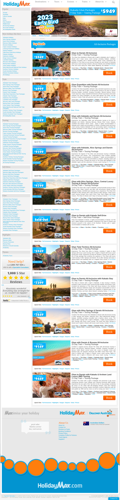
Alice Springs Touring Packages (12, 125)
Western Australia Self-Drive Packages (14, 191)
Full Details (112, 65)
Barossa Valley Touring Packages (12, 129)
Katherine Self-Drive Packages (12, 181)
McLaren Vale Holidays (9, 61)
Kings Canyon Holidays (9, 58)
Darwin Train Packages (9, 92)
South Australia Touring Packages (12, 158)
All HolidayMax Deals (9, 29)
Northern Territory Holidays (10, 69)
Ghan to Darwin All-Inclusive (84, 53)
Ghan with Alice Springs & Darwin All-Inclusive (92, 311)
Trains (86, 2)
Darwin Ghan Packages (10, 208)
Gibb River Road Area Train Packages (14, 94)
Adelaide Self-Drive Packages (11, 170)
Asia (4, 18)
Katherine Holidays (8, 56)
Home (34, 35)
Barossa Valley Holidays (10, 43)
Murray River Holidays (9, 63)
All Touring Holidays (8, 25)
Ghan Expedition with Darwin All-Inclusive (90, 85)
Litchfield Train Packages (10, 99)
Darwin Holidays (7, 50)
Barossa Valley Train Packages (12, 88)
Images (62, 78)
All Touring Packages (9, 162)
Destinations (42, 2)
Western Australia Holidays (10, 73)
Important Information (9, 496)
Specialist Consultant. (21, 267)
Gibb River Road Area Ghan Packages (14, 210)
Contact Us (62, 427)
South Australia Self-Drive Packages (13, 189)
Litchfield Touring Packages (11, 146)
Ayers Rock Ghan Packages (11, 203)
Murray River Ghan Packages (11, 217)
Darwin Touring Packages (10, 137)
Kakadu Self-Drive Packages (11, 180)
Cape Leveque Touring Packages (12, 133)
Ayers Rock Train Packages (11, 86)
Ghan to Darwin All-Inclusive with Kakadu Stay (92, 279)
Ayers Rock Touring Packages (11, 127)
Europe (5, 12)
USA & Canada (7, 16)
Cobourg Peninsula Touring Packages (14, 135)
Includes (42, 38)
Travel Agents (63, 437)
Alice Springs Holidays (9, 39)
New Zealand (7, 22)
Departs (67, 78)
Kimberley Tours (7, 255)
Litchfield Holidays (8, 60)
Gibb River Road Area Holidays (12, 52)
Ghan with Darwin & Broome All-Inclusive (90, 342)
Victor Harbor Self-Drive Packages (13, 185)
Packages (107, 38)
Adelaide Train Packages (10, 83)
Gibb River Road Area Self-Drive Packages (15, 178)
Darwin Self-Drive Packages (11, 176)
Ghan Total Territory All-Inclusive (86, 247)
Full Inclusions (46, 78)
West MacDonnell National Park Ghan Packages (14, 222)
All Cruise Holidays (8, 27)
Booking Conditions (65, 431)
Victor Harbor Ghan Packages (11, 219)
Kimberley (6, 247)
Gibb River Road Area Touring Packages (14, 138)
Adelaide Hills (7, 238)
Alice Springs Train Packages (11, 84)
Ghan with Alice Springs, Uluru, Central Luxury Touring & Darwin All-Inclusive (92, 182)
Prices (77, 78)
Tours (58, 2)
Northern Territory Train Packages (12, 110)
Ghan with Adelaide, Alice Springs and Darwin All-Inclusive (92, 149)
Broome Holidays (8, 45)
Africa (4, 20)
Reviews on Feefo (64, 429)
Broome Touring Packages (10, 131)
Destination (85, 38)
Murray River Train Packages (11, 103)
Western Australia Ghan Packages (13, 228)
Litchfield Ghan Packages (10, 216)
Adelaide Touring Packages (11, 124)
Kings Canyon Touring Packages (12, 144)
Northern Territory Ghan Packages (13, 224)
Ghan (72, 78)
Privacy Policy (63, 433)
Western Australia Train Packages (12, 114)
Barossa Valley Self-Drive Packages (13, 172)
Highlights (55, 78)
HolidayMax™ (5, 497)
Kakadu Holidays (8, 54)
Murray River (6, 244)
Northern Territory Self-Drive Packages (14, 187)
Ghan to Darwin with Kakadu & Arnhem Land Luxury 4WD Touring (91, 375)
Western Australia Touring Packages (13, 160)
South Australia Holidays (10, 71)
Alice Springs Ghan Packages (11, 201)
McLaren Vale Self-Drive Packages (13, 183)
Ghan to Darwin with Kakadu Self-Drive (89, 215)
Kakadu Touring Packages (10, 140)
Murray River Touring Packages (12, 150)
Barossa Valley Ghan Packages (12, 204)
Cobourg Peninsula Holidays (11, 48)
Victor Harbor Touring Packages (12, 152)
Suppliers (61, 439)
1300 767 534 (16, 265)
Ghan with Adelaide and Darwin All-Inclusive (91, 116)
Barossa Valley (7, 240)
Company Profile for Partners (68, 435)
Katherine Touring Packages (11, 142)
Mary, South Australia (35, 429)
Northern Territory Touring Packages (13, 157)
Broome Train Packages (10, 90)
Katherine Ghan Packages (10, 214)
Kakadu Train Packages (10, 96)
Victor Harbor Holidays (9, 65)
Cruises (72, 2)
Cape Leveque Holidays (10, 46)
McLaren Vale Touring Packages (12, 148)
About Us (100, 2)
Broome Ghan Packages (10, 206)
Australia (5, 14)
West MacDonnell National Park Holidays (14, 67)
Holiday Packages (44, 35)
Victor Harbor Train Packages (11, 105)
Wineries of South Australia (11, 245)
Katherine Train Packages (10, 97)
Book (109, 73)
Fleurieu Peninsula (8, 242)
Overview (63, 38)
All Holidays (6, 74)
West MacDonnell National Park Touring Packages (14, 154)
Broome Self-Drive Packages (11, 174)
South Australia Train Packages (12, 112)
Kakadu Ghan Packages (10, 212)
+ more (108, 69)
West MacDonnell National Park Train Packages (13, 107)
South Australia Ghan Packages (12, 226)
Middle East (6, 23)
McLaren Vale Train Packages (11, 101)
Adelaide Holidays (8, 37)
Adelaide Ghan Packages (10, 199)
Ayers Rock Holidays (9, 41)
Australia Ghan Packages (10, 230)
